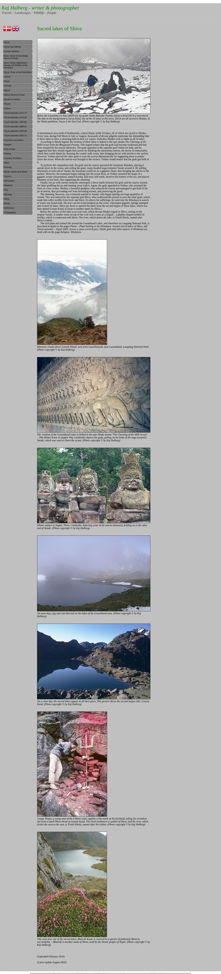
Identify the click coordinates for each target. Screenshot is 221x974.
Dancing (8, 194)
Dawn (6, 162)
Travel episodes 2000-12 (15, 135)
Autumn (7, 176)
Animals (7, 86)
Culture (7, 108)
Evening (7, 167)
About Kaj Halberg (12, 47)
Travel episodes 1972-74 (15, 113)
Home (7, 42)
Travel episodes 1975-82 (15, 117)
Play (6, 190)
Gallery (7, 76)
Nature (7, 90)
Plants (7, 81)
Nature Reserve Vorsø (14, 95)
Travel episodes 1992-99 (15, 131)
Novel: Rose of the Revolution (17, 72)
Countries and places (13, 140)
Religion (7, 144)
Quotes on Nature (12, 99)
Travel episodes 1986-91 (15, 126)
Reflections (9, 208)
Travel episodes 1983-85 (15, 122)
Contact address (11, 51)
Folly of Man (9, 149)
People (7, 104)
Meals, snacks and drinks (15, 172)
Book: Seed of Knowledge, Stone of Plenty (16, 57)
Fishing (7, 153)
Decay (7, 203)
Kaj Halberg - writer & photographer (40, 8)
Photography (10, 212)
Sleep (6, 199)
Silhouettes (9, 181)
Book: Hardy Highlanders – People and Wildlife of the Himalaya (16, 65)
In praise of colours (12, 158)
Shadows (8, 185)
